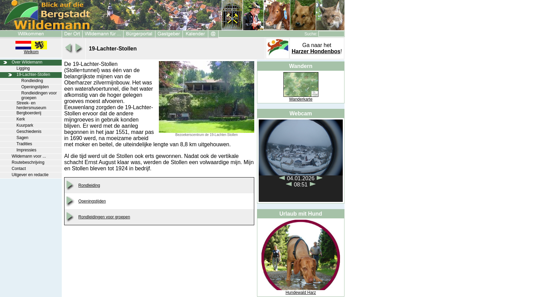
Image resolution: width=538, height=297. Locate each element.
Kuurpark (24, 125)
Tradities (24, 143)
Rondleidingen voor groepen (104, 217)
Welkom (31, 51)
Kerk (20, 119)
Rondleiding (32, 80)
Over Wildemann (27, 62)
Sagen (22, 137)
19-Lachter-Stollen (33, 74)
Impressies (26, 150)
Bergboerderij (28, 113)
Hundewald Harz (300, 292)
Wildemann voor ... (29, 156)
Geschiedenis (29, 131)
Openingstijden (35, 86)
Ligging (23, 68)
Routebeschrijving (28, 162)
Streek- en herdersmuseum (31, 105)
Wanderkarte (300, 99)
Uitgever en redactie (30, 174)
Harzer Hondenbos (316, 51)
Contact (19, 168)
